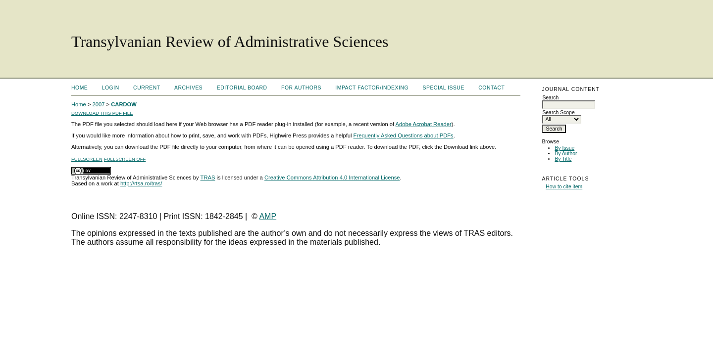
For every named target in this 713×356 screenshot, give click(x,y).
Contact (491, 87)
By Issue (564, 148)
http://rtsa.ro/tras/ (141, 183)
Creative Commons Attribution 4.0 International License (332, 177)
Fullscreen (86, 159)
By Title (563, 159)
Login (110, 87)
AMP (267, 216)
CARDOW (124, 104)
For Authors (301, 87)
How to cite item (564, 186)
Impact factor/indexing (371, 87)
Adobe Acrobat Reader (424, 124)
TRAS (208, 177)
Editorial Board (242, 87)
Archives (188, 87)
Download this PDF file (102, 113)
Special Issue (443, 87)
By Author (566, 153)
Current (146, 87)
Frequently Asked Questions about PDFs (404, 135)
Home (79, 87)
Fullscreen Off (125, 159)
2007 (99, 104)
